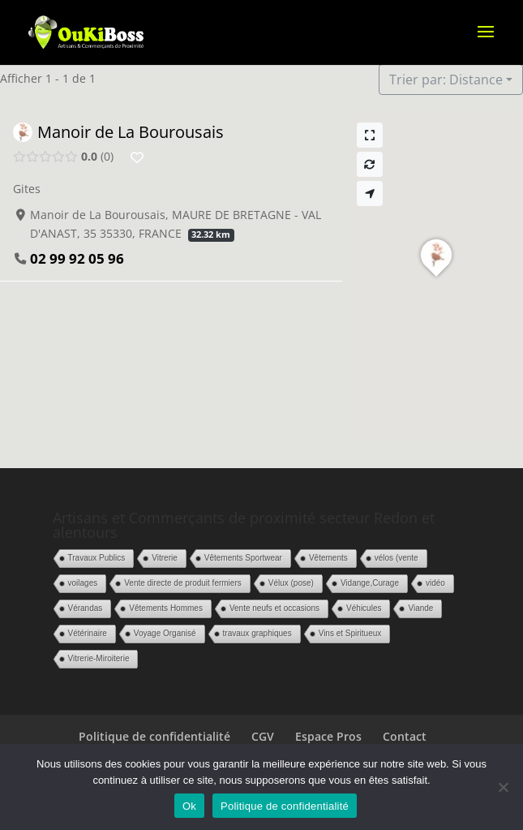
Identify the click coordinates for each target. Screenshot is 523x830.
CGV (262, 736)
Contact (405, 736)
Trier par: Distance (446, 79)
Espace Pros (328, 736)
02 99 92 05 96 (77, 258)
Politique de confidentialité (154, 736)
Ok (189, 806)
